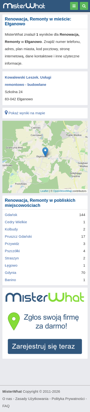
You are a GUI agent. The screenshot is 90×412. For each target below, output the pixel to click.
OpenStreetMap (62, 190)
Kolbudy (11, 229)
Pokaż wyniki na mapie (25, 113)
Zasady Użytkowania (31, 399)
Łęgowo (11, 265)
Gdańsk (11, 215)
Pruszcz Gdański (18, 236)
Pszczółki (12, 251)
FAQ (6, 406)
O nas (7, 399)
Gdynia (10, 272)
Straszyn (12, 258)
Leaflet (44, 190)
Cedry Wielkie (16, 222)
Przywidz (12, 244)
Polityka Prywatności (68, 399)
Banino (10, 280)
